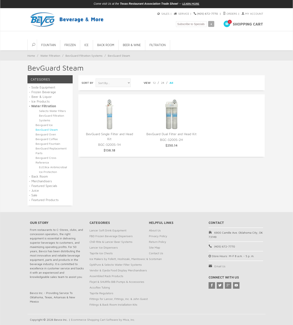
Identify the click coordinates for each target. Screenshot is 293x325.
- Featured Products (44, 200)
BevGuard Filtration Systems (84, 55)
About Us (155, 230)
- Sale (33, 195)
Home (31, 55)
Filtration (158, 45)
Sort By (87, 82)
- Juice (34, 190)
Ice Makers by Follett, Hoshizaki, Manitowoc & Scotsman (126, 259)
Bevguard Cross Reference (46, 160)
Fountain (48, 45)
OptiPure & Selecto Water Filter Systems (116, 264)
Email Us (219, 266)
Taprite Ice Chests (101, 253)
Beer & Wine (132, 45)
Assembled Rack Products (106, 276)
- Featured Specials (43, 186)
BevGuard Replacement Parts (51, 151)
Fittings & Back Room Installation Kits (113, 304)
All (171, 82)
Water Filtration (50, 55)
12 (154, 82)
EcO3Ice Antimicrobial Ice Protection (53, 169)
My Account (252, 13)
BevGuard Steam (47, 129)
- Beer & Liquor (40, 96)
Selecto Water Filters (52, 111)
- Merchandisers (40, 181)
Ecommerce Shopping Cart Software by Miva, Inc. (103, 319)
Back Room (105, 45)
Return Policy (157, 241)
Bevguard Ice (44, 125)
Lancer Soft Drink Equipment (108, 230)
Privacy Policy (158, 236)
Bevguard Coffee (47, 139)
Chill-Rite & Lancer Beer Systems (111, 241)
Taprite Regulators (101, 293)
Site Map (154, 247)
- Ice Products (39, 101)
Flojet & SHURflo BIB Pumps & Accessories (117, 281)
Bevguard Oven (46, 134)
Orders (230, 13)
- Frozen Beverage (42, 92)
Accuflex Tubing (100, 287)
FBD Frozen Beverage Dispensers (111, 236)
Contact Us (156, 253)
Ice (86, 45)
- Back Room (38, 176)
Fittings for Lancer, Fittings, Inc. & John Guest (119, 299)
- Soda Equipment (42, 87)
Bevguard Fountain (48, 143)
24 (162, 82)
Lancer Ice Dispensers (104, 247)
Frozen (70, 45)
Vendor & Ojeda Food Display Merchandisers (118, 270)
